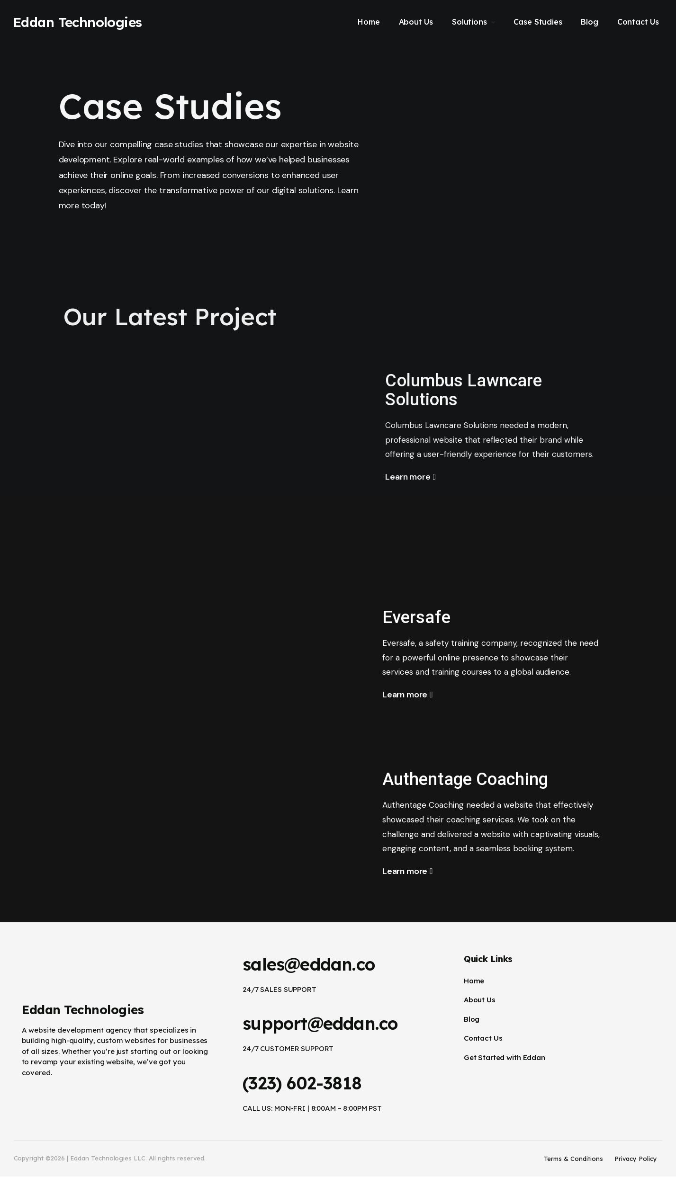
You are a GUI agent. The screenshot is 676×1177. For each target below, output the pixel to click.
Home (474, 980)
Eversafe (420, 617)
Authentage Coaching (474, 778)
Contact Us (483, 1038)
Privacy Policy (635, 1158)
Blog (471, 1019)
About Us (480, 999)
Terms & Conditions (573, 1158)
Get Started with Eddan (504, 1057)
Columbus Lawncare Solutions (472, 389)
